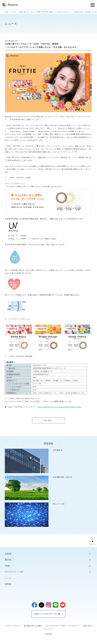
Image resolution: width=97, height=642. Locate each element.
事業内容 (8, 560)
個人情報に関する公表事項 (33, 626)
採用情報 (8, 584)
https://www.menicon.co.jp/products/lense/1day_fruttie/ (60, 407)
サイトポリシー (74, 626)
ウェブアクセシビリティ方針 (55, 626)
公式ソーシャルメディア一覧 (47, 614)
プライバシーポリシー (12, 626)
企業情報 (8, 554)
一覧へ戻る (47, 420)
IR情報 (7, 566)
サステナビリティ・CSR (14, 572)
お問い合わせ (87, 626)
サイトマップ (48, 629)
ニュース (14, 12)
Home (6, 12)
